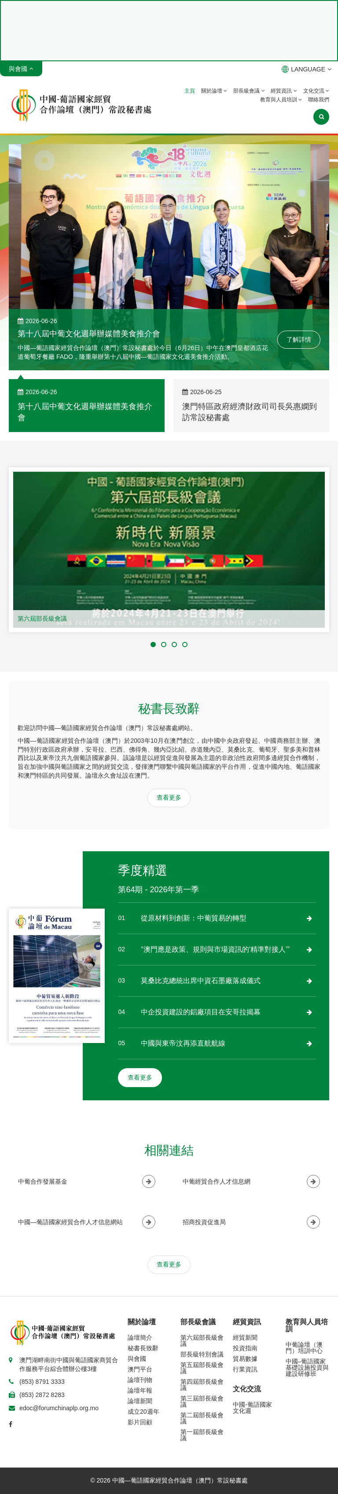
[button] (153, 644)
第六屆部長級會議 (42, 618)
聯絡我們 (318, 100)
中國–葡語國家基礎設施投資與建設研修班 (307, 1367)
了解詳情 (299, 339)
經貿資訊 (284, 91)
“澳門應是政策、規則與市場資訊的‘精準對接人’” (215, 949)
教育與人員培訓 (281, 100)
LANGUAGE (306, 69)
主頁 (189, 91)
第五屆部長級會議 (202, 1368)
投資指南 (245, 1348)
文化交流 (316, 91)
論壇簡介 (140, 1337)
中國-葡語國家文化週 (252, 1407)
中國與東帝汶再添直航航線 (183, 1043)
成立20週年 (143, 1411)
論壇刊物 (140, 1379)
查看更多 (169, 797)
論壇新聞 (140, 1401)
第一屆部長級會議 (202, 1435)
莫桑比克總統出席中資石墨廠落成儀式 (201, 980)
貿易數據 (245, 1358)
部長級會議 (249, 91)
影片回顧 (140, 1422)
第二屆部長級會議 (202, 1418)
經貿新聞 (245, 1337)
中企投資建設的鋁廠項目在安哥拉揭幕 (201, 1012)
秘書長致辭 (143, 1348)
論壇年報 (140, 1390)
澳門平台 (140, 1369)
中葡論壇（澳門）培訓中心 (304, 1347)
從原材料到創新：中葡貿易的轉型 (193, 918)
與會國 (137, 1358)
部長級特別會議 (202, 1354)
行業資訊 (245, 1369)
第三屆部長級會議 (202, 1401)
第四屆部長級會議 (202, 1384)
